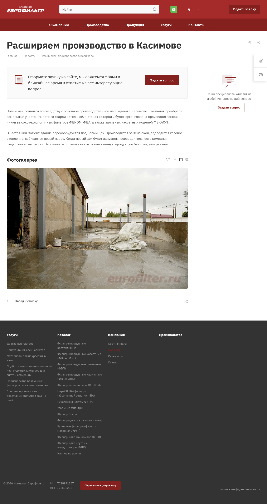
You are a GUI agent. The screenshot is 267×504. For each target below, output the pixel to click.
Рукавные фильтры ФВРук (75, 402)
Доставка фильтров (20, 344)
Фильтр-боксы (67, 414)
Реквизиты (115, 356)
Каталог (64, 335)
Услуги (12, 335)
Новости (114, 350)
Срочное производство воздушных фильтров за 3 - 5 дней (26, 395)
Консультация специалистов (26, 350)
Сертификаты (117, 344)
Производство (170, 335)
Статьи (112, 362)
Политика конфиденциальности (238, 489)
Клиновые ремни (69, 453)
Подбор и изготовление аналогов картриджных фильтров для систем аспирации (29, 370)
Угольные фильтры (70, 408)
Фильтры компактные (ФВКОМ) (79, 385)
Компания (116, 335)
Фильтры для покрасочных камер (80, 420)
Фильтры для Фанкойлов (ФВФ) (79, 437)
